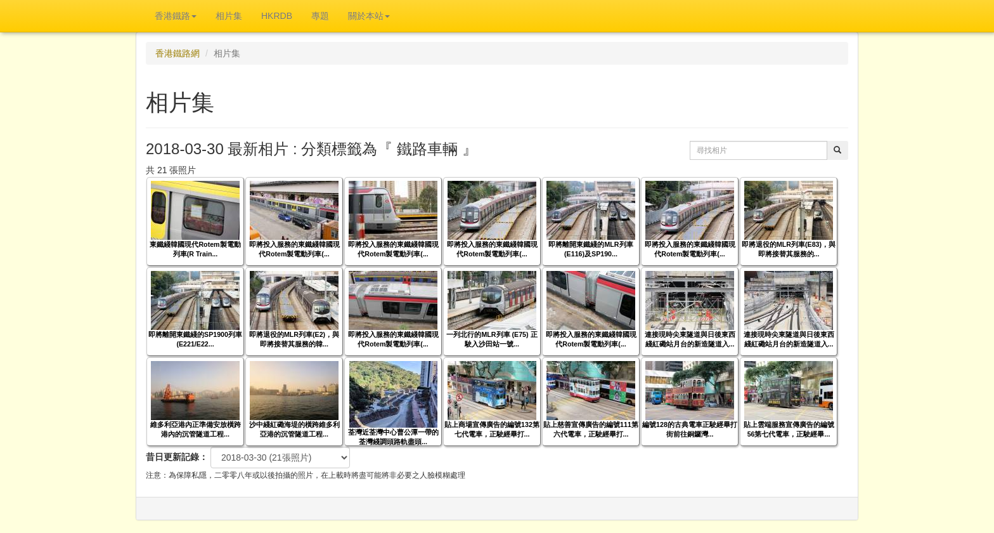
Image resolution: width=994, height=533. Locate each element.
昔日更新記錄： (177, 457)
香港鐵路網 (177, 53)
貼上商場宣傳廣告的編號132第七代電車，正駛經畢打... (491, 429)
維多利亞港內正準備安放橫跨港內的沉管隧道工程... (195, 429)
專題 (320, 16)
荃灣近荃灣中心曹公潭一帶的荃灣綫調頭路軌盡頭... (393, 436)
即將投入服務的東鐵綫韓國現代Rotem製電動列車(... (294, 249)
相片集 (229, 16)
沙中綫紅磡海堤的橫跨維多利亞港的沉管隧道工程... (294, 429)
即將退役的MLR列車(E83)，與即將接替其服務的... (789, 249)
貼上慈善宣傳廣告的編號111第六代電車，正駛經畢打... (590, 429)
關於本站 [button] (369, 16)
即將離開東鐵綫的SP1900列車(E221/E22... (195, 339)
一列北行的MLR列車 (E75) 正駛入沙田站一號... (491, 339)
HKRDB (276, 16)
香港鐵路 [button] (176, 16)
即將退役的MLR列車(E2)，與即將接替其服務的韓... (294, 339)
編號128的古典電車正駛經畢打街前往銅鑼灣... (689, 429)
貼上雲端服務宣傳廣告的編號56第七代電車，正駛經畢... (789, 429)
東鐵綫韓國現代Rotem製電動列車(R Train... (195, 249)
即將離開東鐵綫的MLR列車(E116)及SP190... (590, 249)
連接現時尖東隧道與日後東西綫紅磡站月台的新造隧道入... (690, 339)
